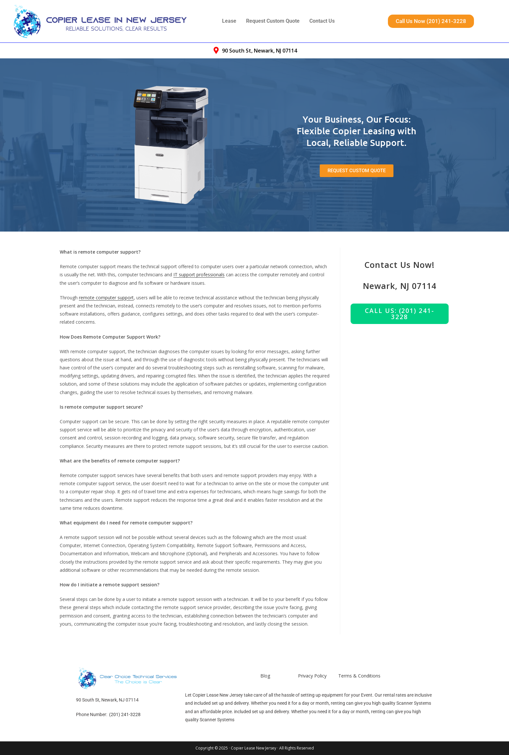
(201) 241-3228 (125, 714)
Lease (229, 21)
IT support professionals (199, 274)
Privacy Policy (312, 676)
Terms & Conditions (359, 676)
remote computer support (106, 297)
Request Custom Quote (273, 21)
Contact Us (322, 21)
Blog (265, 676)
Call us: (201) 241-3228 (399, 313)
